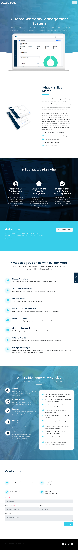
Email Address (9, 506)
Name (7, 498)
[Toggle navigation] (74, 2)
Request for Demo (64, 230)
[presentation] (17, 525)
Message (8, 513)
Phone (41, 506)
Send (68, 524)
